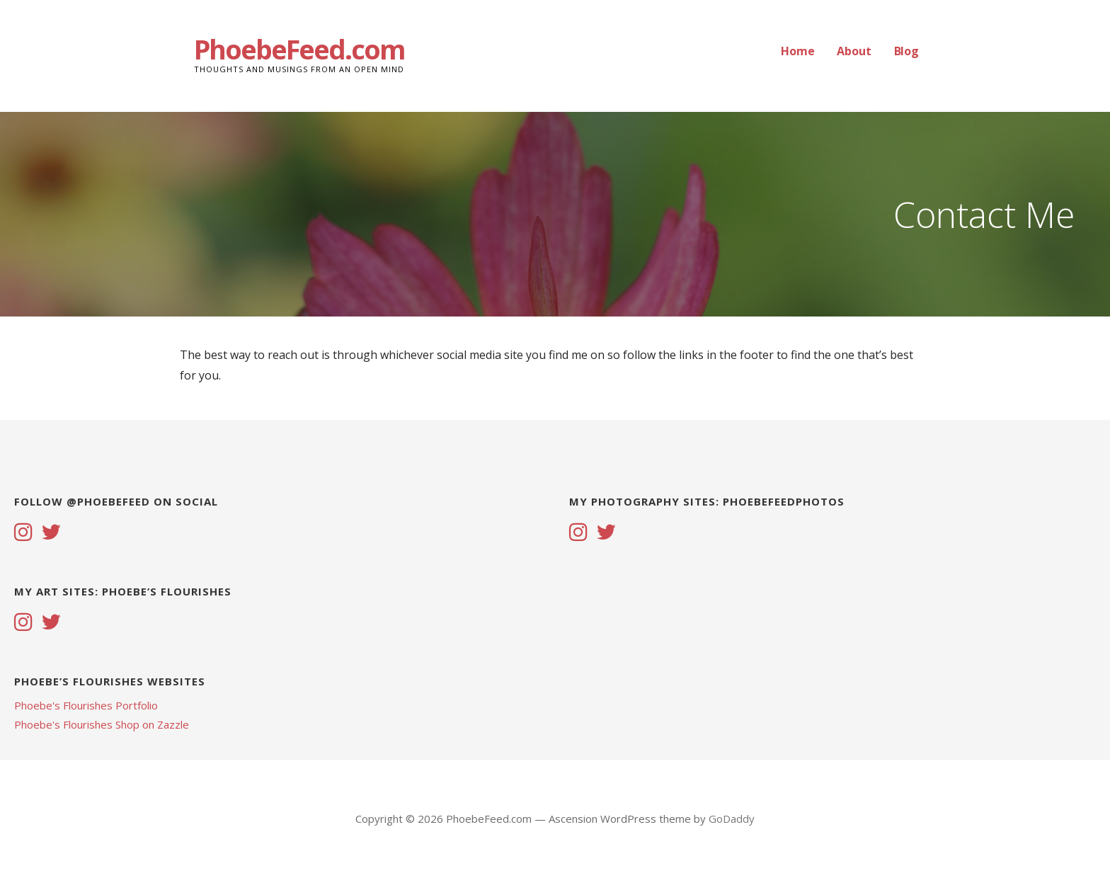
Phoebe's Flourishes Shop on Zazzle (101, 724)
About (854, 51)
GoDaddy (732, 818)
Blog (906, 51)
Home (797, 51)
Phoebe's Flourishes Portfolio (86, 705)
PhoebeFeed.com (299, 48)
